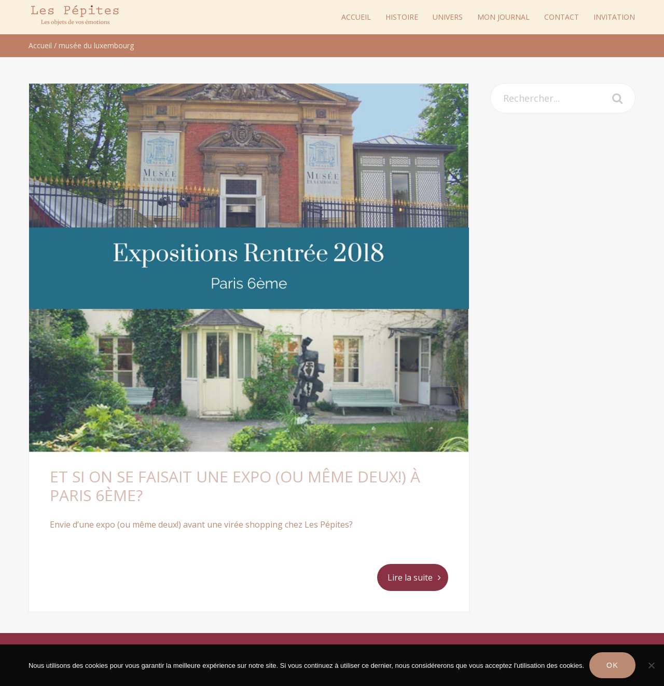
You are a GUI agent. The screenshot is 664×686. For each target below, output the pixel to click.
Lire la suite (410, 577)
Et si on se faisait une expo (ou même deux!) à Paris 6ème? (235, 486)
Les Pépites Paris (75, 15)
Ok (612, 665)
